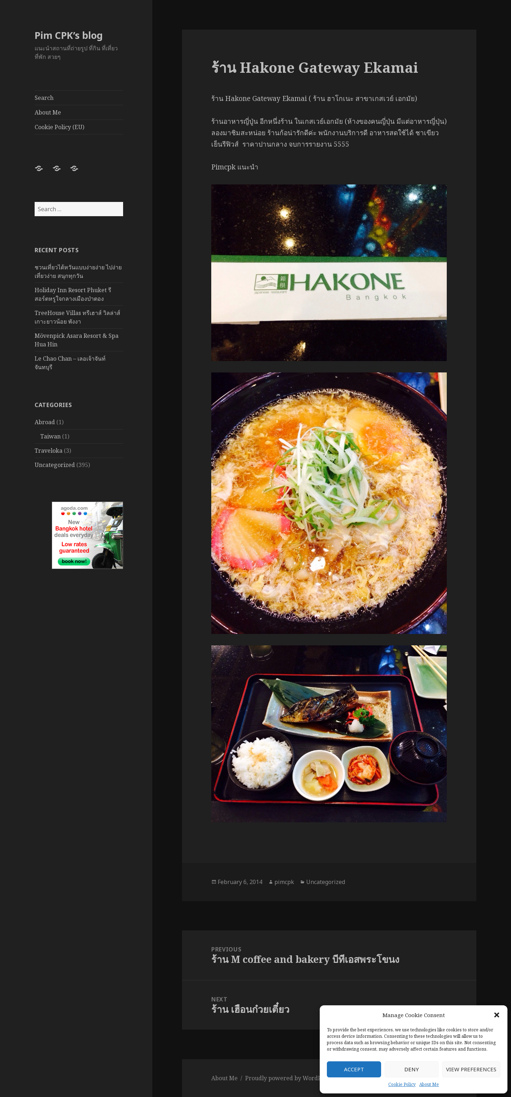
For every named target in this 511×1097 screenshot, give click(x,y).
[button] (496, 1015)
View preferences (471, 1069)
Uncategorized (55, 465)
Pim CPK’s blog (69, 35)
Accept (354, 1069)
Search (44, 98)
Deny (411, 1069)
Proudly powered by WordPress (289, 1078)
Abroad (45, 422)
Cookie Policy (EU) (59, 127)
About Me (429, 1084)
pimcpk (284, 882)
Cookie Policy (402, 1084)
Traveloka (48, 450)
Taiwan (50, 436)
